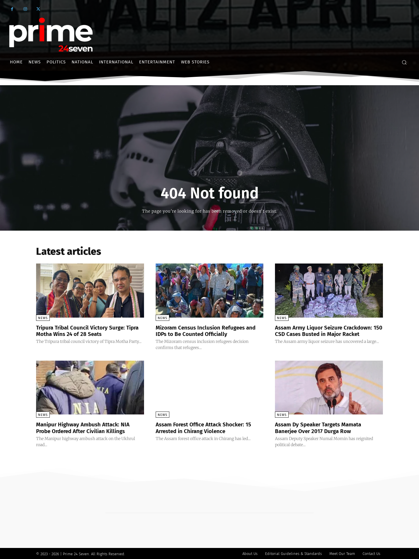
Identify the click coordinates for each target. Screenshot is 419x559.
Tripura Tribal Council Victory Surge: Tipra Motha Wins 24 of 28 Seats (84, 330)
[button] (404, 62)
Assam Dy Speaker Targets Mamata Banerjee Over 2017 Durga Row (321, 427)
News (43, 318)
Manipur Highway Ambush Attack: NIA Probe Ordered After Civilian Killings (86, 427)
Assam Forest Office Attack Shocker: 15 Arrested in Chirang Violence (207, 427)
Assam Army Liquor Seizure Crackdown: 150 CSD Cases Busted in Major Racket (327, 330)
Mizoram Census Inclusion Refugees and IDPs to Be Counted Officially (209, 330)
